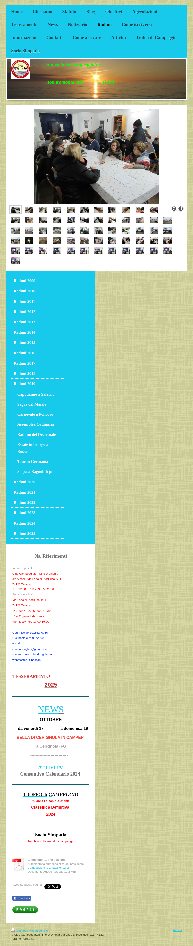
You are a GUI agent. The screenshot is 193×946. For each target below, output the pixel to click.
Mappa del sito (38, 930)
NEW (48, 709)
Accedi (177, 930)
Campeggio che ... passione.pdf (48, 867)
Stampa (19, 930)
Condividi (21, 898)
